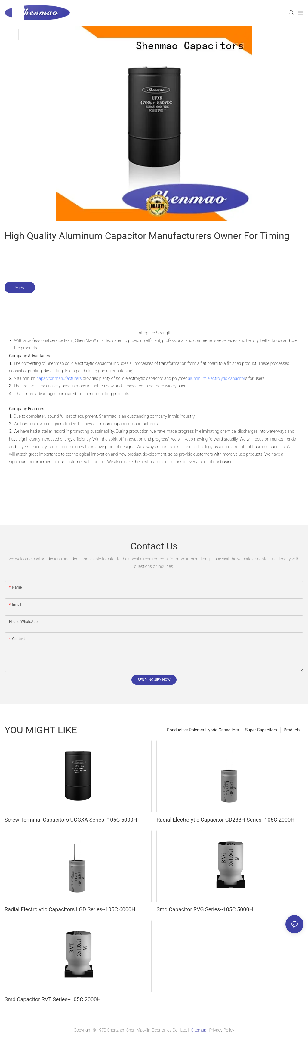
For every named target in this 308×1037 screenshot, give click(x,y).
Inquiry (19, 287)
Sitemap (198, 1030)
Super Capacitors (261, 730)
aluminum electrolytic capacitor (216, 378)
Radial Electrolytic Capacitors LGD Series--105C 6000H (70, 909)
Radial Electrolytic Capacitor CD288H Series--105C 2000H (225, 820)
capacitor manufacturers (59, 378)
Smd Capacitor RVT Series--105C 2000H (52, 999)
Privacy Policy (221, 1030)
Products (292, 730)
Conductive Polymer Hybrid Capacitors (203, 730)
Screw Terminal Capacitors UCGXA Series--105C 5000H (71, 820)
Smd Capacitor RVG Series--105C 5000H (204, 909)
